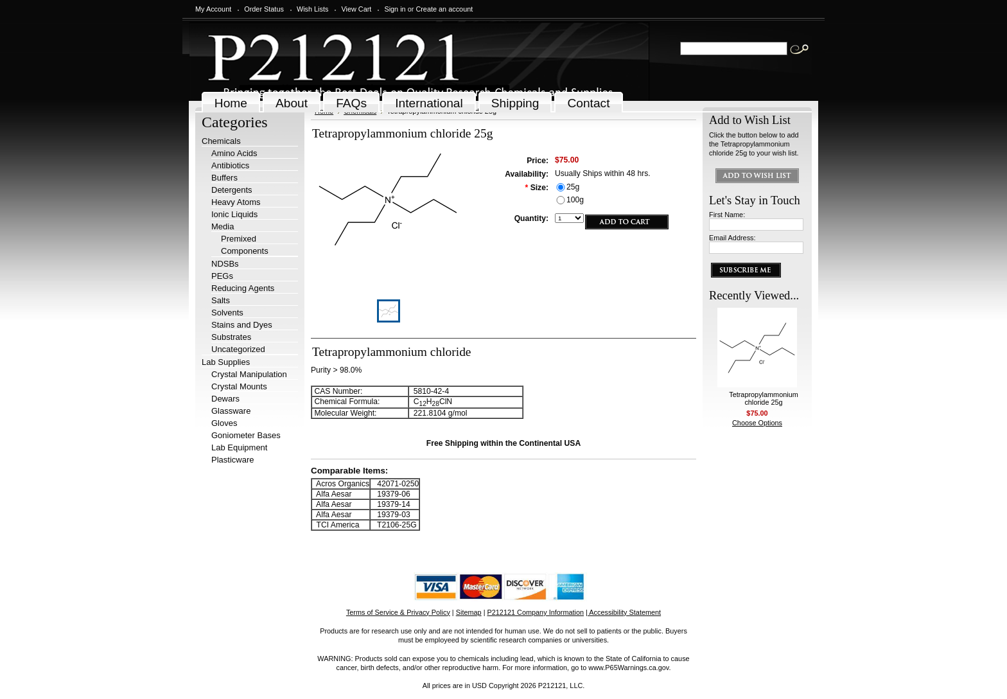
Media (222, 226)
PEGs (222, 276)
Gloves (224, 423)
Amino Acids (234, 153)
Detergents (231, 190)
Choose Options (757, 423)
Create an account (444, 9)
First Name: (727, 214)
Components (244, 251)
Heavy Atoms (236, 202)
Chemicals (221, 141)
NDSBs (225, 264)
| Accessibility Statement (623, 612)
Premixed (238, 238)
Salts (220, 300)
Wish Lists (313, 9)
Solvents (227, 312)
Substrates (231, 337)
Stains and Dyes (241, 325)
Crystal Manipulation (249, 374)
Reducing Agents (242, 288)
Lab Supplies (226, 362)
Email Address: (732, 238)
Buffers (224, 177)
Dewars (225, 398)
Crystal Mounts (239, 386)
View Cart (356, 9)
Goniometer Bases (246, 435)
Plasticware (232, 460)
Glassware (230, 411)
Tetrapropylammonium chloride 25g (763, 398)
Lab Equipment (239, 447)
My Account (213, 9)
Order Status (264, 9)
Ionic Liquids (234, 214)
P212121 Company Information (535, 612)
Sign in (394, 9)
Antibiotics (230, 165)
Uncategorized (238, 349)
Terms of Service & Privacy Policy (398, 612)
